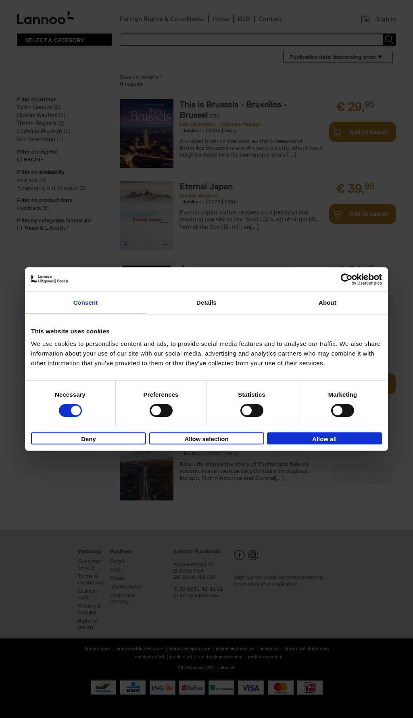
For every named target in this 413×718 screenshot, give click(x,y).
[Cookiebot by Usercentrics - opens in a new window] (346, 279)
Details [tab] (206, 302)
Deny (88, 438)
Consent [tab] (85, 302)
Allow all (324, 438)
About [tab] (327, 302)
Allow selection (206, 438)
